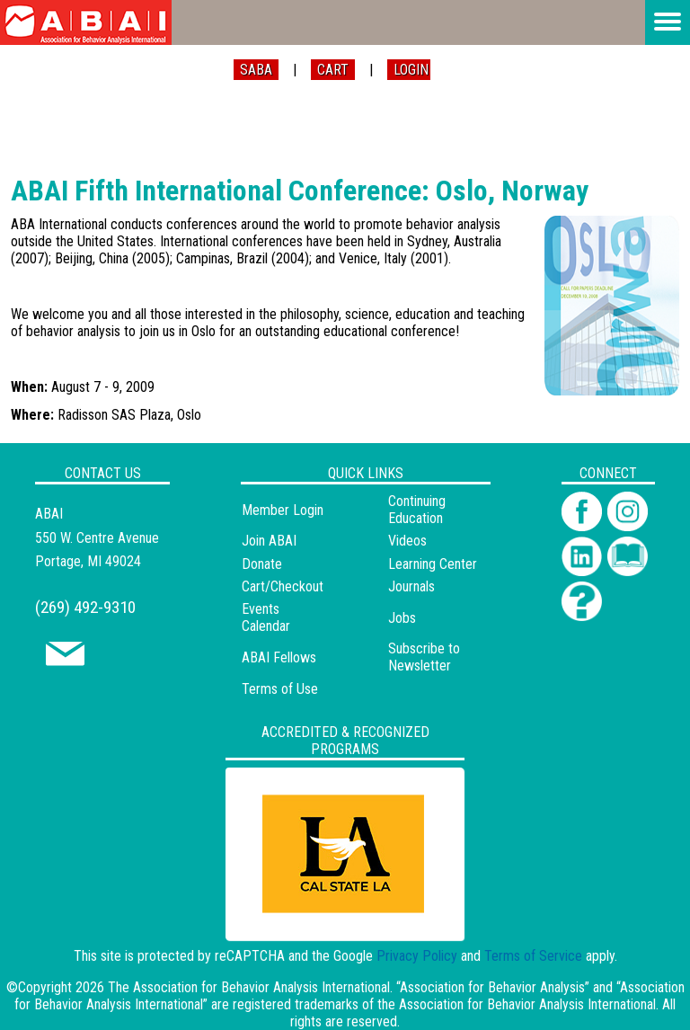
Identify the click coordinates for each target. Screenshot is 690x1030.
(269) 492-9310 (85, 607)
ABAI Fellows (279, 657)
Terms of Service (533, 955)
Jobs (402, 617)
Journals (411, 586)
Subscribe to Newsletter (424, 657)
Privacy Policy (416, 955)
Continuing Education (417, 510)
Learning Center (432, 564)
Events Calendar (266, 617)
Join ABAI (269, 540)
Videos (407, 540)
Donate (262, 564)
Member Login (282, 510)
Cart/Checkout (282, 586)
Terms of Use (280, 688)
